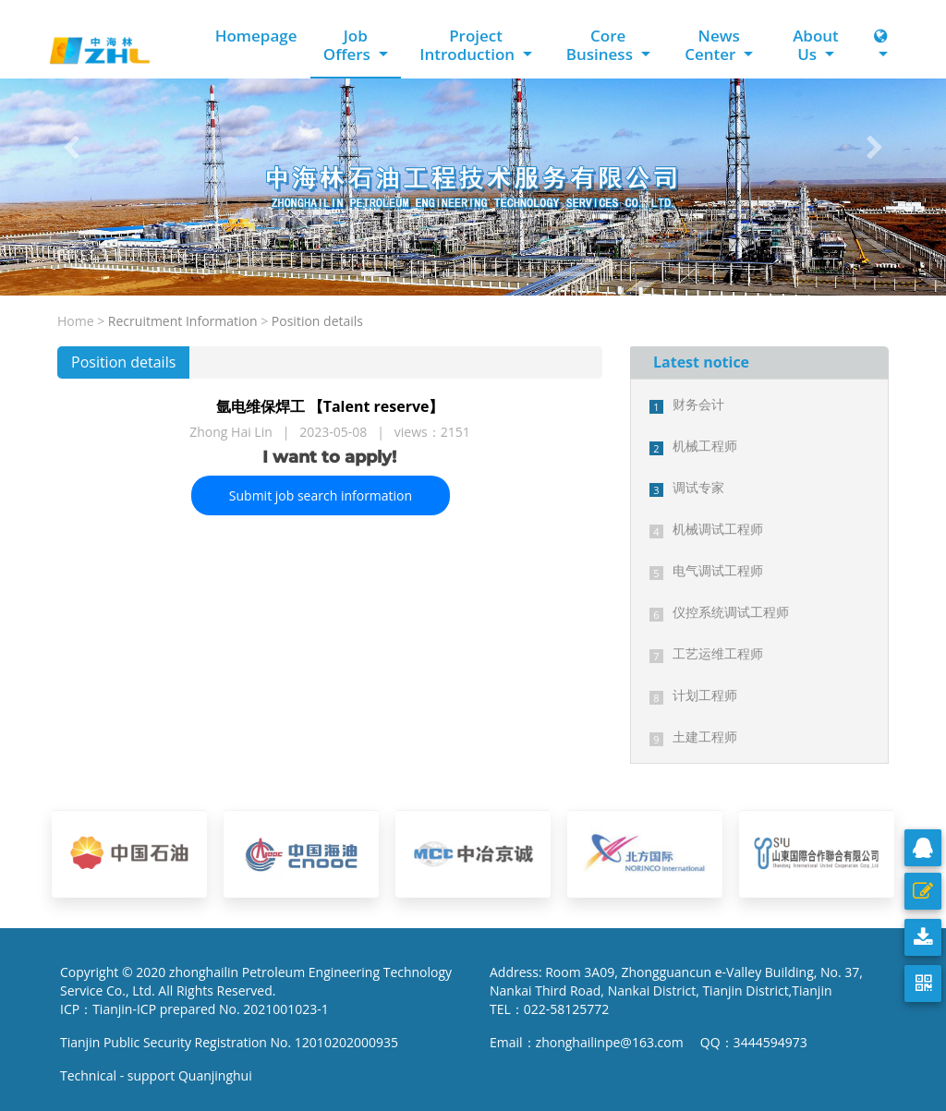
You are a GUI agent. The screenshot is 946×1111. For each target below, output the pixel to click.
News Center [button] (712, 45)
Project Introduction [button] (468, 45)
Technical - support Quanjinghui (159, 1075)
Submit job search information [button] (320, 495)
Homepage (256, 35)
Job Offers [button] (349, 45)
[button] (71, 148)
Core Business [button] (601, 45)
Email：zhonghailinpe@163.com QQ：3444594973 (648, 1042)
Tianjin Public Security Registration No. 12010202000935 (229, 1042)
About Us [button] (816, 45)
